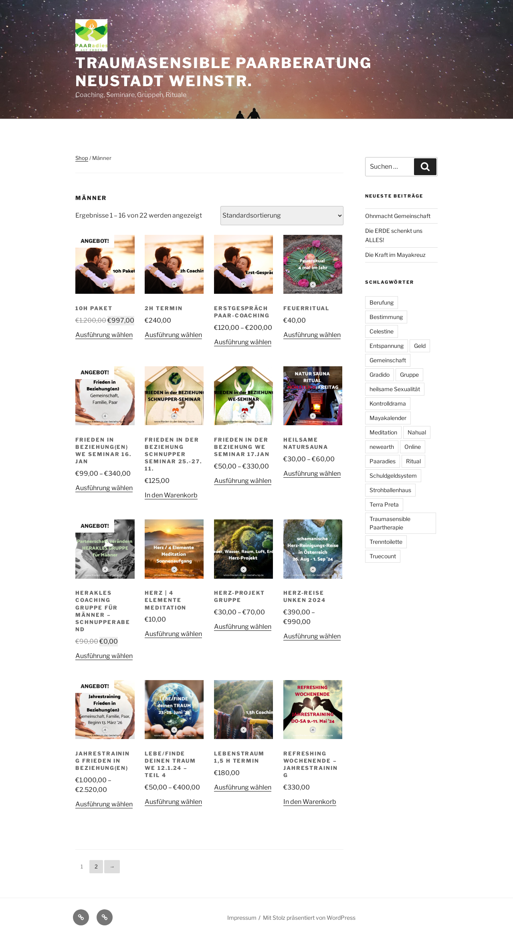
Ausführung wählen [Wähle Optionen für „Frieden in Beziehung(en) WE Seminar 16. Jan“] (104, 488)
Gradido (380, 374)
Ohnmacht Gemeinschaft (397, 215)
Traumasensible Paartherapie (390, 523)
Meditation (383, 432)
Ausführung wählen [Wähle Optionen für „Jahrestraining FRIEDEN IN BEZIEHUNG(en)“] (104, 804)
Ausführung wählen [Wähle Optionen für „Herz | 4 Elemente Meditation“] (173, 634)
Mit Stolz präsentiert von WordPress (309, 917)
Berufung (382, 302)
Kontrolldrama (388, 403)
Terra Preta (384, 504)
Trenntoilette (386, 541)
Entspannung (387, 345)
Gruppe (409, 374)
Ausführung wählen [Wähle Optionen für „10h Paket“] (104, 335)
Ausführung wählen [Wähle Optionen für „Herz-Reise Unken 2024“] (312, 636)
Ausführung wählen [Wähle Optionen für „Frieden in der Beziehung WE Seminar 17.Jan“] (242, 481)
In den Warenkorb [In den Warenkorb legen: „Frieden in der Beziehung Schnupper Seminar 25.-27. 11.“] (171, 495)
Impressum (241, 917)
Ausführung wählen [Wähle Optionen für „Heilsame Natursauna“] (312, 473)
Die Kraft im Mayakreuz (395, 254)
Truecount (383, 556)
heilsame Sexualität (395, 389)
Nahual (417, 432)
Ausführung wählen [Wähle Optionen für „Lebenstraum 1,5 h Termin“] (242, 787)
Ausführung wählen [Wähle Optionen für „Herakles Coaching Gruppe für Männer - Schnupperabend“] (104, 656)
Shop (81, 158)
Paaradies (383, 461)
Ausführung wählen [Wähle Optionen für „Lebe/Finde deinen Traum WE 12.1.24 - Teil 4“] (173, 802)
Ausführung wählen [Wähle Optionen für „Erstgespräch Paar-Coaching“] (242, 342)
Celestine (382, 331)
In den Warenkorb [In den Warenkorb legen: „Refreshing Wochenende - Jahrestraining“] (309, 802)
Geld (420, 345)
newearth (382, 446)
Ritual (413, 461)
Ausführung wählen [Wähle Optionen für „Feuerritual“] (312, 335)
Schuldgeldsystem (393, 475)
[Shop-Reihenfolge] (281, 215)
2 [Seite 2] (96, 866)
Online (412, 446)
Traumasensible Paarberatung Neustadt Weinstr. (223, 72)
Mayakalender (388, 417)
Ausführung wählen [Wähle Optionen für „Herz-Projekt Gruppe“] (242, 626)
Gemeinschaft (388, 360)
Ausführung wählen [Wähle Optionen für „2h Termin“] (173, 335)
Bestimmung (386, 316)
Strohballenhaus (390, 490)
